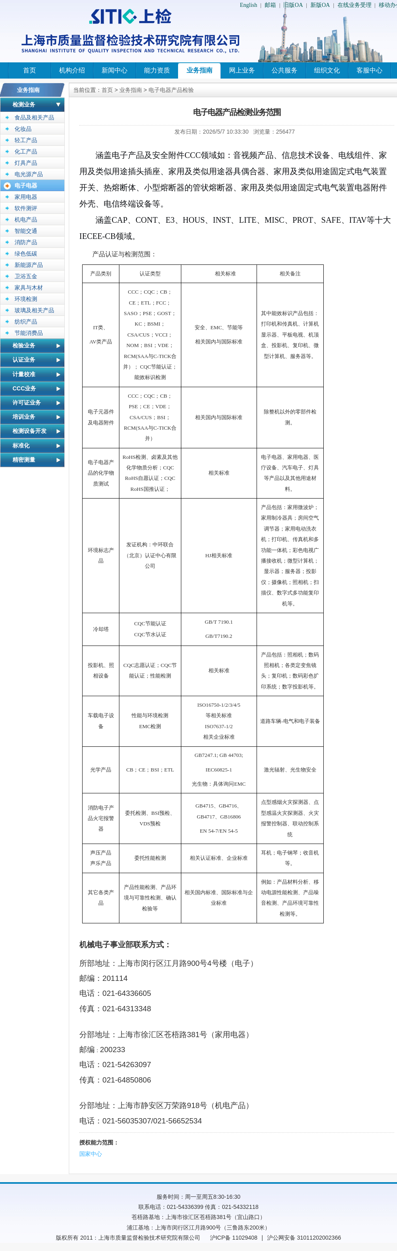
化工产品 (26, 151)
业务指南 (199, 70)
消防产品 (26, 242)
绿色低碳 (26, 253)
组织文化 (327, 70)
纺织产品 (26, 321)
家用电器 (26, 197)
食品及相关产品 (34, 117)
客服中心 (369, 70)
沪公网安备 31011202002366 (304, 1237)
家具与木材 (29, 287)
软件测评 (26, 208)
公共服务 (284, 70)
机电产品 (26, 219)
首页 (29, 70)
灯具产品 (26, 163)
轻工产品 (26, 140)
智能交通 (26, 231)
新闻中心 (114, 70)
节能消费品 (29, 333)
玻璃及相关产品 (34, 310)
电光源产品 (29, 174)
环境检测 (26, 299)
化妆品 (23, 129)
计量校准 (24, 374)
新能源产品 (29, 265)
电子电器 (26, 185)
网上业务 (242, 70)
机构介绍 (72, 70)
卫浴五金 (26, 276)
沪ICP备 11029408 (234, 1237)
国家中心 (90, 1154)
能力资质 (157, 70)
